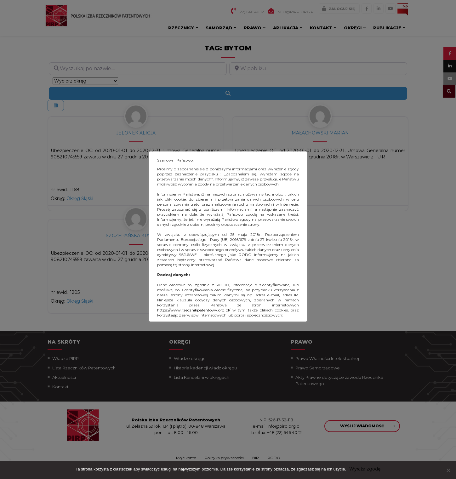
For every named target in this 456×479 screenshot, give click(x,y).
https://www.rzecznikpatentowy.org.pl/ (193, 310)
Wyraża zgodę (364, 469)
